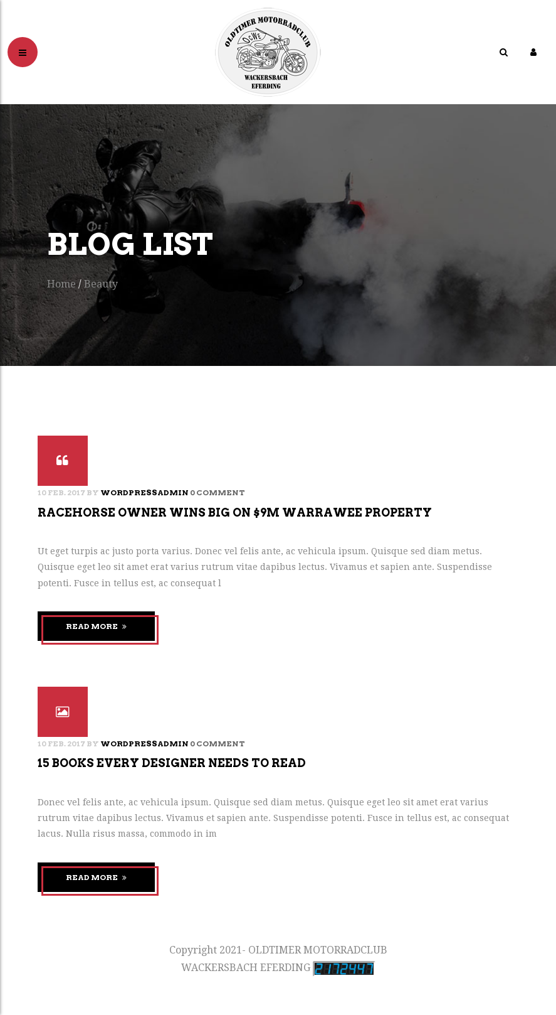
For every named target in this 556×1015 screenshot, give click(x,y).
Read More (96, 626)
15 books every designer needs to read (172, 763)
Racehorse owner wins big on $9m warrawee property (235, 512)
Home (61, 284)
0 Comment (217, 492)
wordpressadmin (144, 492)
